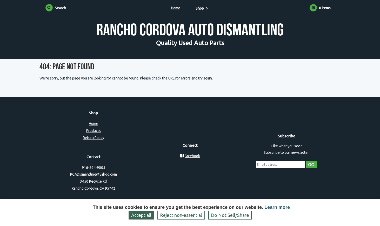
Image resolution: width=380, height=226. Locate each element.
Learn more (277, 207)
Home (175, 8)
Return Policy (93, 138)
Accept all (141, 215)
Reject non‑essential (181, 215)
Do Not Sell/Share (230, 215)
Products (93, 131)
